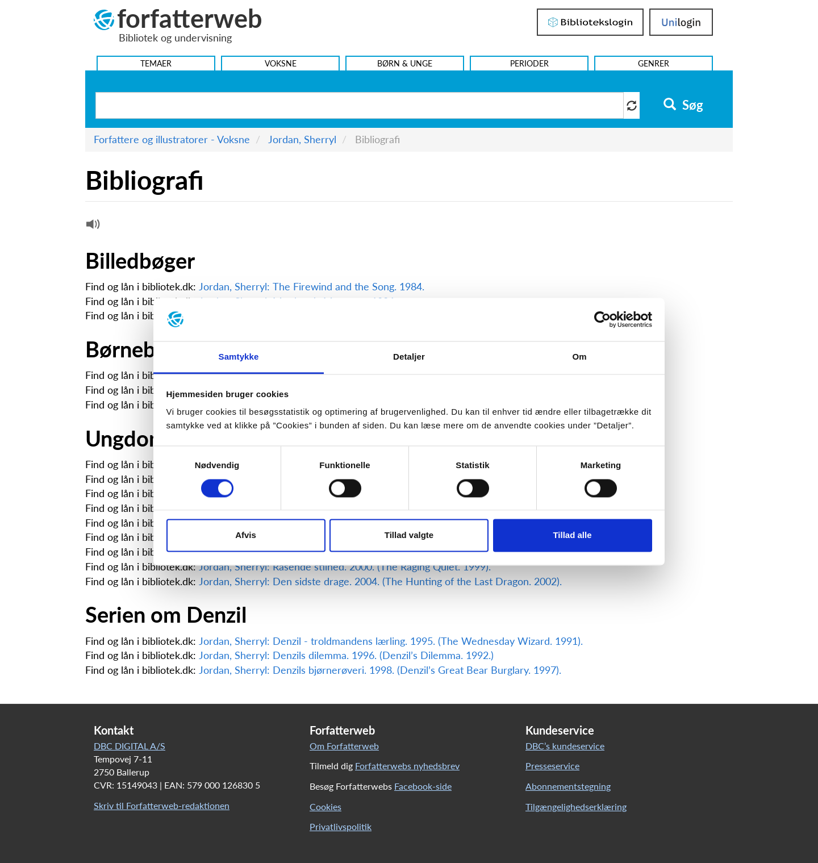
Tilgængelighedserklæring (576, 806)
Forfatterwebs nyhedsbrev (407, 765)
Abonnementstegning (568, 786)
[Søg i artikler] (359, 105)
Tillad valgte (409, 535)
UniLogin (681, 22)
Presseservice (552, 765)
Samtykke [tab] (239, 357)
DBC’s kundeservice (564, 745)
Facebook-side (423, 786)
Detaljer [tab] (409, 357)
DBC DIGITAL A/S (129, 745)
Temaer (156, 63)
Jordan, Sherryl (302, 139)
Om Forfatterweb (344, 745)
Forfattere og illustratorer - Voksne (172, 139)
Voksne (281, 63)
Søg (683, 105)
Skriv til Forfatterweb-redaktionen (161, 805)
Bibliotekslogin (590, 22)
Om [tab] (579, 357)
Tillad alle (572, 535)
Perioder (529, 63)
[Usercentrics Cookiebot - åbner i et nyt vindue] (602, 319)
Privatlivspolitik (341, 826)
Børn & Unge (404, 63)
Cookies (325, 806)
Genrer (653, 63)
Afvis (245, 535)
